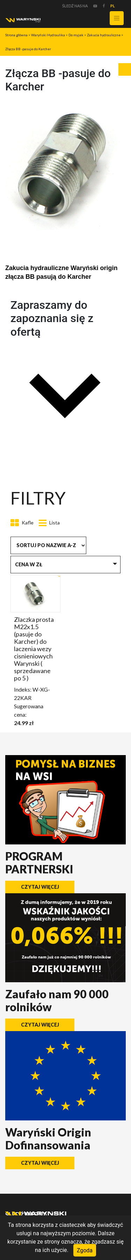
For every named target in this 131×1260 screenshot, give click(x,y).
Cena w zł (28, 564)
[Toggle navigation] (117, 18)
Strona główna (16, 35)
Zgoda (85, 1250)
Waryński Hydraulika (48, 35)
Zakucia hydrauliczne (104, 35)
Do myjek (75, 35)
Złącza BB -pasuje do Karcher (28, 49)
